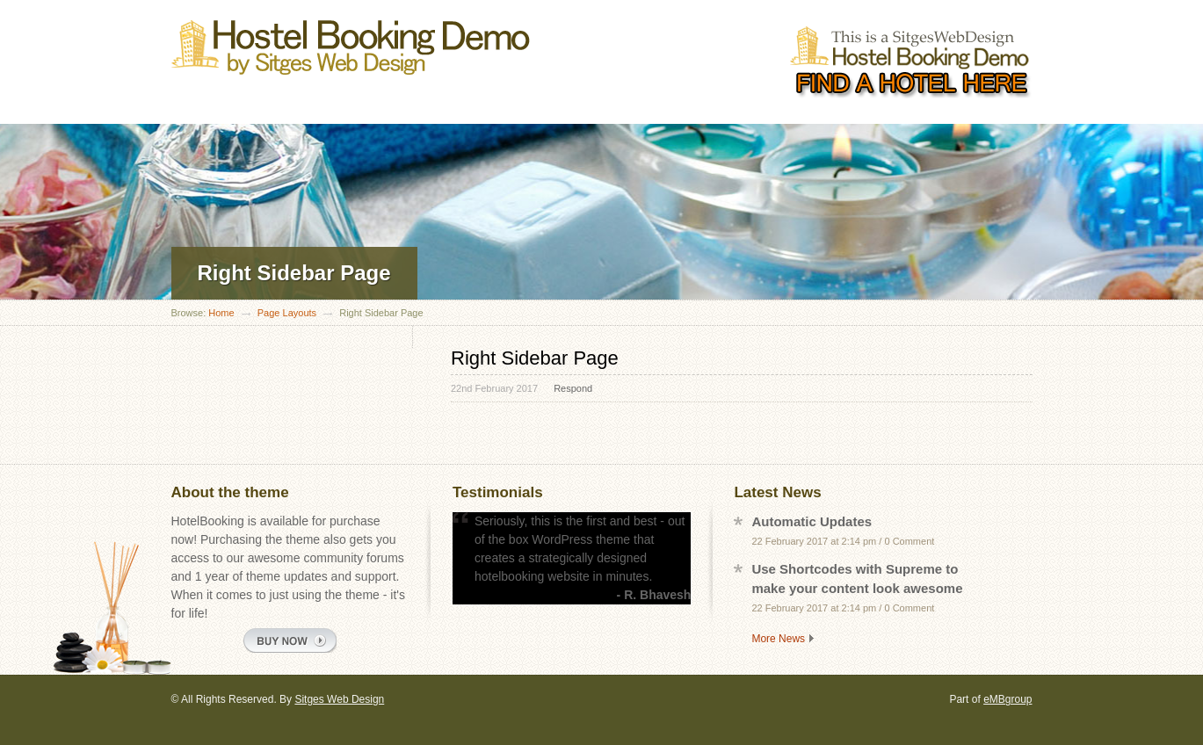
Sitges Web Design (339, 699)
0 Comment (909, 541)
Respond (573, 388)
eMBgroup (1007, 699)
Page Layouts (286, 312)
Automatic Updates (811, 521)
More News (778, 639)
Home (221, 312)
